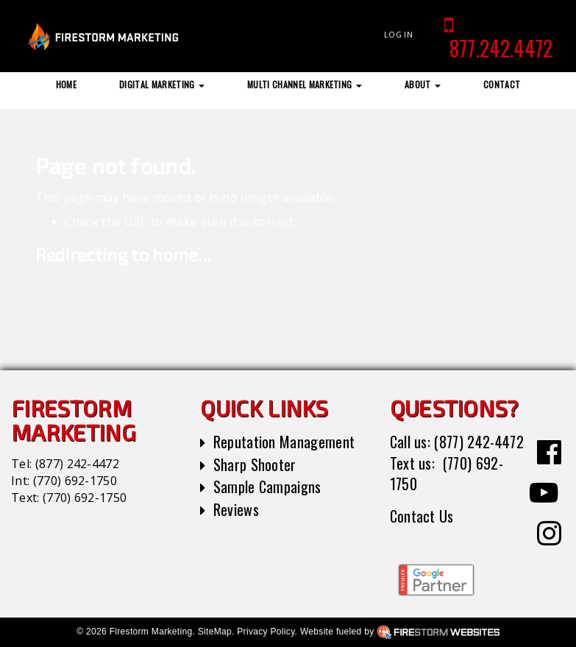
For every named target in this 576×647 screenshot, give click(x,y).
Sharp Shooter (254, 464)
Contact (501, 84)
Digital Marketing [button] (162, 84)
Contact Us (422, 516)
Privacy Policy (265, 631)
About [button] (423, 84)
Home (66, 84)
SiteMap (215, 631)
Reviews (236, 509)
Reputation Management (284, 442)
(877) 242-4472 (77, 464)
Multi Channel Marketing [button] (304, 84)
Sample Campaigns (267, 486)
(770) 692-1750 (75, 481)
